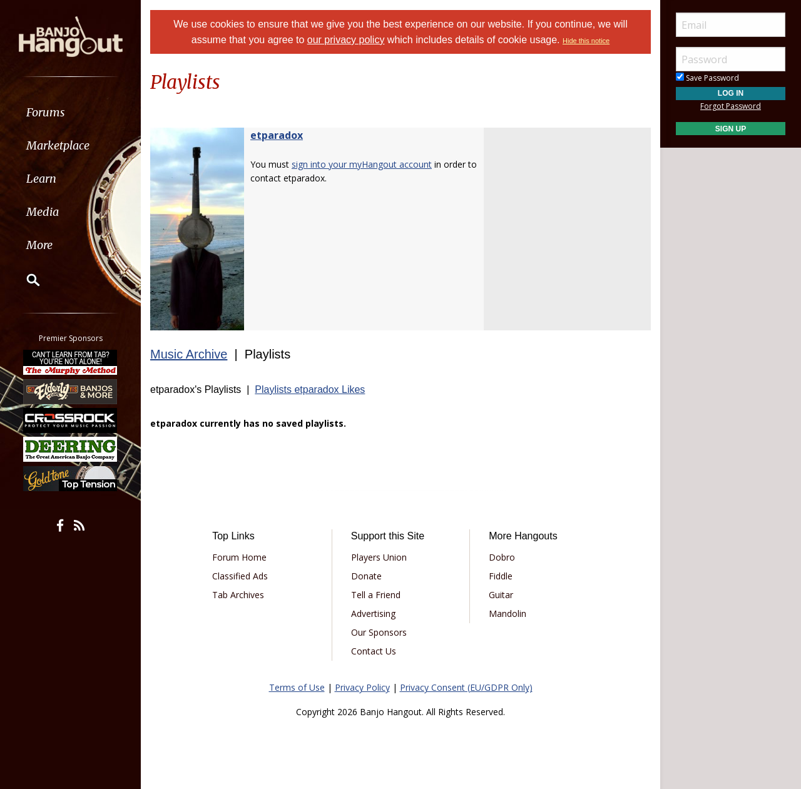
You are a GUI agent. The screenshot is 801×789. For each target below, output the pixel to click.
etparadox (276, 135)
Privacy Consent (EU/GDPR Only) (466, 687)
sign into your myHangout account (362, 164)
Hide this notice (586, 40)
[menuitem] (70, 112)
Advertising (373, 613)
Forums (45, 112)
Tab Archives (238, 595)
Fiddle (501, 576)
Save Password (707, 78)
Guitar (501, 595)
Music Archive (188, 354)
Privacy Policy (362, 687)
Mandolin (507, 613)
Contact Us (373, 651)
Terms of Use (297, 687)
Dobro (502, 557)
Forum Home (239, 557)
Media (42, 212)
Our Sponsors (379, 632)
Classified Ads (240, 576)
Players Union (379, 557)
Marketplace (57, 145)
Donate (366, 576)
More (39, 245)
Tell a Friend (375, 595)
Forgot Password (730, 106)
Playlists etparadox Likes (310, 389)
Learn (41, 178)
